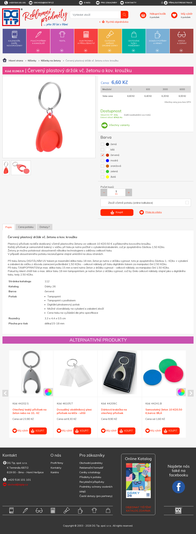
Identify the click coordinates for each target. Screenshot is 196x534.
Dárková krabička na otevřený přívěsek (114, 411)
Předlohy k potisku (90, 477)
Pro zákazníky (106, 2)
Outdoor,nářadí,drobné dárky (110, 40)
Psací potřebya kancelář (38, 40)
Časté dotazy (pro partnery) (95, 496)
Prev (5, 393)
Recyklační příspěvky (91, 481)
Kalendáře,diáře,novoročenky (14, 38)
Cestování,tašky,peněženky (134, 40)
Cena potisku (25, 227)
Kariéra (55, 472)
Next (191, 393)
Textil (62, 39)
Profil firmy (57, 463)
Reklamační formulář (91, 467)
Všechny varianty (115, 125)
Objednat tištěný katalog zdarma (138, 509)
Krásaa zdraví (181, 40)
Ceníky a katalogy (89, 472)
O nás (84, 2)
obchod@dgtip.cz (41, 2)
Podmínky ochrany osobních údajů (95, 489)
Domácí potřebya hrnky (157, 40)
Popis (8, 227)
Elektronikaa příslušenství (86, 40)
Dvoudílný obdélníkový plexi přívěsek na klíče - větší (74, 411)
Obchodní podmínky (91, 463)
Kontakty (128, 2)
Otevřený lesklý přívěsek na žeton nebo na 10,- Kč (29, 411)
